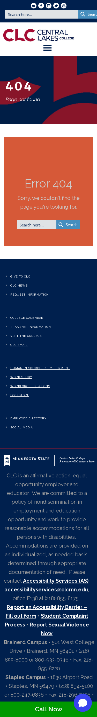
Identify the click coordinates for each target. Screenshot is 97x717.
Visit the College (26, 336)
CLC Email (19, 345)
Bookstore (19, 395)
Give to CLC (20, 276)
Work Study (21, 377)
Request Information (29, 294)
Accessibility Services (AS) (55, 581)
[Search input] (42, 14)
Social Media (21, 427)
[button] (83, 703)
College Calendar (26, 318)
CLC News (19, 285)
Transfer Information (30, 327)
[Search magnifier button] (68, 224)
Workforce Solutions (30, 386)
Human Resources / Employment (40, 368)
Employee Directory (28, 418)
